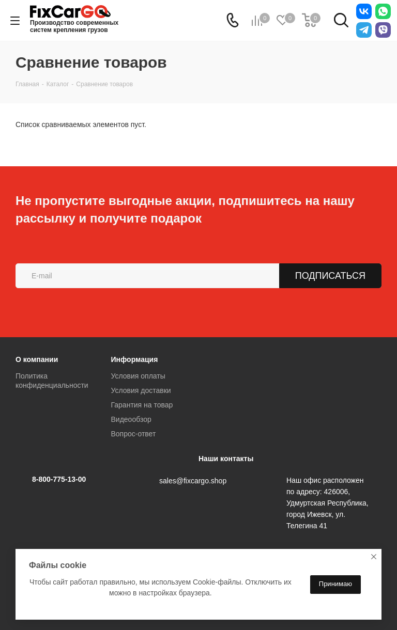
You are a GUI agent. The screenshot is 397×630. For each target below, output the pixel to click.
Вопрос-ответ (133, 434)
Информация (134, 359)
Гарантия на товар (142, 405)
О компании (37, 359)
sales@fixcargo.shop (192, 481)
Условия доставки (141, 390)
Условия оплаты (138, 376)
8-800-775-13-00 (59, 479)
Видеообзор (131, 419)
